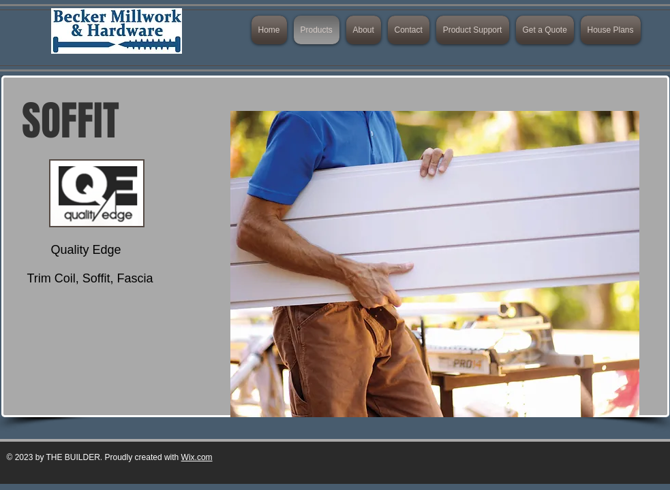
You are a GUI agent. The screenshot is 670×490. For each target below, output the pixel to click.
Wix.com (197, 457)
